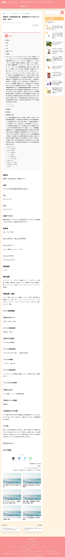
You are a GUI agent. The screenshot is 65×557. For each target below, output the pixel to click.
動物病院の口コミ (24, 6)
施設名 (7, 37)
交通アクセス (9, 48)
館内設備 (8, 109)
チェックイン (10, 101)
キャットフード (11, 548)
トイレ (18, 548)
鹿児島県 (38, 460)
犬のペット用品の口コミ (32, 541)
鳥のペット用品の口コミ (24, 550)
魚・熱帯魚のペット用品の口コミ (38, 550)
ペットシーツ (17, 543)
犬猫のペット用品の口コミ (51, 548)
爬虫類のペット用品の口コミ (54, 550)
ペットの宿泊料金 (11, 149)
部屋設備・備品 (10, 112)
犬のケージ (37, 543)
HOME (32, 536)
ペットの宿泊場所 (11, 145)
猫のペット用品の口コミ (25, 545)
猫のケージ (33, 548)
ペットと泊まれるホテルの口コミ (46, 2)
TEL (7, 43)
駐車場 (7, 51)
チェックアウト (11, 103)
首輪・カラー (40, 548)
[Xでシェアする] (13, 456)
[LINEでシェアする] (30, 456)
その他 (8, 163)
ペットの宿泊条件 (11, 153)
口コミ (38, 465)
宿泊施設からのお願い (12, 161)
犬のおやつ (31, 543)
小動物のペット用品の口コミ (10, 550)
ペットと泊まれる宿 (30, 465)
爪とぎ (22, 548)
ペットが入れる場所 (12, 155)
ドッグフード (10, 543)
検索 (62, 12)
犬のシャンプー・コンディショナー (49, 543)
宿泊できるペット (11, 143)
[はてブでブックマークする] (25, 456)
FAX (7, 45)
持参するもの (10, 157)
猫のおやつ (27, 548)
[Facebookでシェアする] (19, 456)
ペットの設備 (10, 151)
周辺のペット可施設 (12, 159)
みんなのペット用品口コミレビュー (28, 2)
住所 (7, 40)
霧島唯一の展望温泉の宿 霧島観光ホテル (24, 467)
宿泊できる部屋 (11, 147)
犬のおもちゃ (25, 543)
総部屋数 (8, 106)
